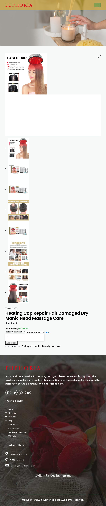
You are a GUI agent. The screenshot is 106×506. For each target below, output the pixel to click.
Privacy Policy (13, 428)
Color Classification (15, 332)
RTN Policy (12, 436)
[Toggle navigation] (97, 5)
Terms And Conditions (17, 432)
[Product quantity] (24, 337)
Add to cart (11, 343)
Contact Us (13, 424)
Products (12, 417)
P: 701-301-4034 (14, 460)
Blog (10, 421)
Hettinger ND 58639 (16, 454)
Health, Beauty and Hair (47, 346)
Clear (46, 332)
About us (12, 413)
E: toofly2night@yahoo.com (20, 466)
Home (10, 409)
